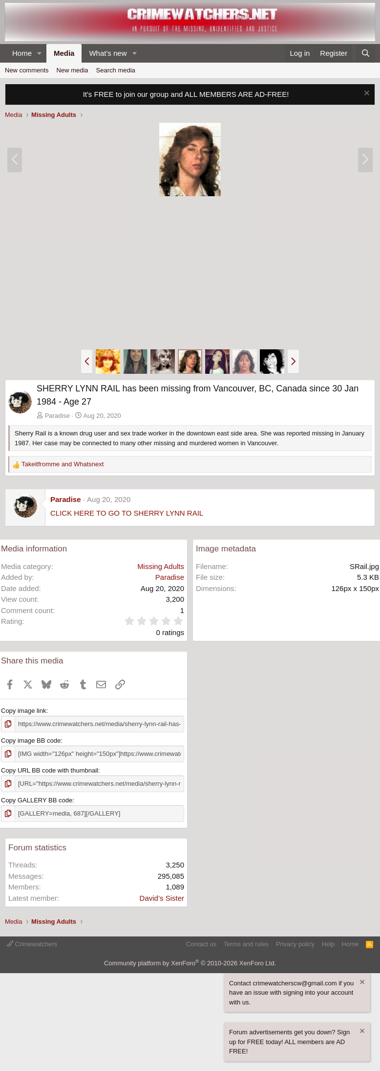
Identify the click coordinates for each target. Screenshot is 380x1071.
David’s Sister (162, 898)
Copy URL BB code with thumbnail (49, 770)
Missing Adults (160, 566)
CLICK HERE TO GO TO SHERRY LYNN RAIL (126, 513)
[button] (39, 53)
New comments (27, 70)
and (62, 464)
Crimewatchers (32, 944)
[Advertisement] (190, 273)
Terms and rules (246, 944)
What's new (108, 53)
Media (64, 53)
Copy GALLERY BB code (36, 800)
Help (328, 944)
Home (22, 53)
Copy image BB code (31, 740)
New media (72, 70)
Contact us (201, 944)
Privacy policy (295, 944)
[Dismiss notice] (365, 94)
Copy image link (23, 710)
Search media (115, 70)
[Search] (365, 53)
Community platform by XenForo (190, 963)
